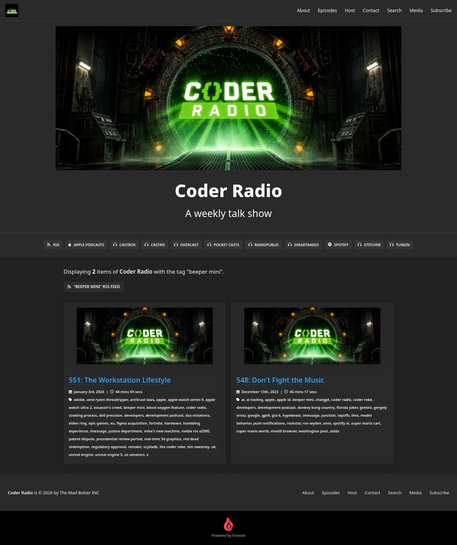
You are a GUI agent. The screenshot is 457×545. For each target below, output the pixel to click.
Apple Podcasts (86, 244)
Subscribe (441, 10)
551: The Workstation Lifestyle (120, 380)
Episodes (327, 10)
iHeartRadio (303, 244)
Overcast (186, 244)
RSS (53, 244)
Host (350, 10)
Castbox (124, 244)
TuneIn (400, 244)
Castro (155, 244)
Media (416, 10)
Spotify (338, 244)
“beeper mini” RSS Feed (93, 286)
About (303, 10)
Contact (371, 10)
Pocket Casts (223, 244)
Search (394, 10)
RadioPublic (263, 244)
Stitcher (369, 244)
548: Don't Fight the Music (280, 380)
